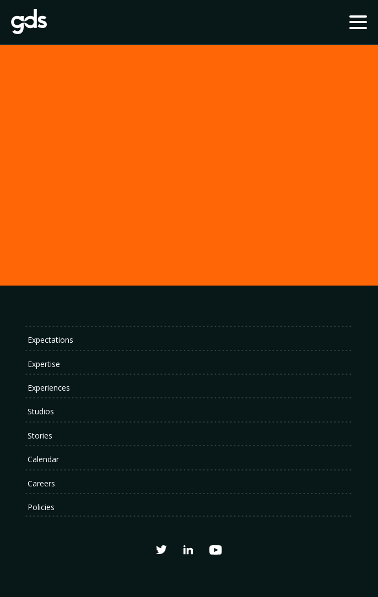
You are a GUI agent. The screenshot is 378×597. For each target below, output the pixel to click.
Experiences (49, 387)
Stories (40, 435)
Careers (41, 483)
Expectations (50, 340)
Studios (41, 411)
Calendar (43, 459)
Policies (41, 507)
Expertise (44, 364)
